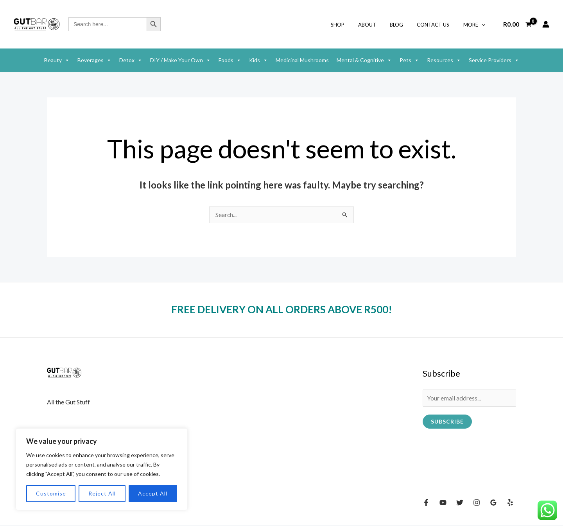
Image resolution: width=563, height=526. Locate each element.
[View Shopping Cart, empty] (517, 24)
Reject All (102, 493)
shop (353, 25)
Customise (51, 493)
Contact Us (438, 25)
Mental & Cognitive (364, 60)
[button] (483, 25)
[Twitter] (459, 503)
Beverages (94, 60)
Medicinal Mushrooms (302, 60)
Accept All (152, 493)
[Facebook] (426, 503)
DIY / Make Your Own (180, 60)
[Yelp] (510, 503)
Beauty (57, 60)
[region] (102, 469)
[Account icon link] (545, 24)
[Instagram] (476, 503)
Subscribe (447, 422)
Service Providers (494, 60)
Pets (409, 60)
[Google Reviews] (493, 503)
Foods (230, 60)
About (380, 25)
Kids (258, 60)
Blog (405, 25)
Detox (130, 60)
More (476, 25)
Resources (444, 60)
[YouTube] (442, 503)
